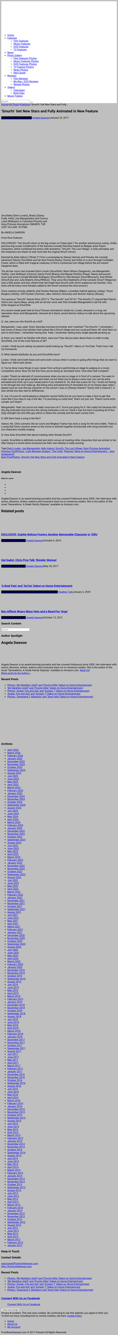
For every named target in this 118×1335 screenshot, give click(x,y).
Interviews (19, 90)
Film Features (21, 40)
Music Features (22, 43)
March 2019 (13, 996)
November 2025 (16, 764)
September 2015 (16, 1117)
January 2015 (14, 1141)
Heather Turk (65, 591)
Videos (11, 87)
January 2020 (14, 967)
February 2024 (15, 825)
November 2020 (16, 938)
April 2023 (13, 854)
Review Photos (22, 84)
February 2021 (15, 929)
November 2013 (16, 1181)
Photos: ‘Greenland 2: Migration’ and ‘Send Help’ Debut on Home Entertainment (50, 696)
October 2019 (14, 975)
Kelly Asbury (47, 448)
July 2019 (12, 984)
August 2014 (14, 1155)
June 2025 (13, 778)
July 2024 (12, 810)
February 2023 (15, 860)
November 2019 (16, 973)
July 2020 (12, 949)
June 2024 (13, 813)
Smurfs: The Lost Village (68, 448)
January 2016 (14, 1106)
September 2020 (16, 944)
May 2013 (12, 1199)
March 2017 (13, 1065)
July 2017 (12, 1054)
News (10, 52)
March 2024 (13, 822)
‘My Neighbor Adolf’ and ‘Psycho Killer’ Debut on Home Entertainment (45, 688)
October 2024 (14, 802)
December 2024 (16, 796)
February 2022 (15, 894)
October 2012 (14, 1219)
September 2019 (16, 978)
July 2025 (12, 776)
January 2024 (14, 828)
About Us (12, 1324)
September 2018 (16, 1013)
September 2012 (16, 1222)
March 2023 (13, 857)
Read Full (85, 670)
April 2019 (13, 993)
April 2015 (13, 1132)
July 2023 (12, 845)
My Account (13, 1327)
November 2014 (16, 1146)
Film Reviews (21, 78)
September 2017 (16, 1048)
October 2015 (14, 1115)
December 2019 (16, 970)
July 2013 (12, 1193)
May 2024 (12, 816)
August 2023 (14, 842)
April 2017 (13, 1062)
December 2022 (16, 865)
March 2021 (13, 926)
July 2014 (12, 1158)
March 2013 (13, 1204)
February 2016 (15, 1103)
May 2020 (12, 955)
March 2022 (13, 891)
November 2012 (16, 1216)
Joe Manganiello (31, 448)
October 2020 (14, 941)
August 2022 (14, 877)
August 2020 (14, 947)
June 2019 (13, 987)
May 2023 (12, 851)
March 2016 (13, 1100)
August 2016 (14, 1086)
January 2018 (14, 1036)
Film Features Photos (25, 58)
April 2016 (13, 1097)
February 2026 (15, 755)
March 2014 (13, 1170)
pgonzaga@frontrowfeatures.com (19, 1263)
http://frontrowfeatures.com (16, 1266)
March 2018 (13, 1031)
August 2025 (14, 773)
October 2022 (14, 871)
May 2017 (12, 1060)
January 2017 (14, 1071)
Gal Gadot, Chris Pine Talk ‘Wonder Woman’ (29, 560)
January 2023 (14, 862)
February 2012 (15, 1242)
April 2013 (13, 1201)
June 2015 (13, 1126)
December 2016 (16, 1074)
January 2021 (14, 932)
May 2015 (12, 1129)
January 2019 (14, 1002)
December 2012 (16, 1213)
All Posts (14, 104)
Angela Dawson (40, 117)
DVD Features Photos (25, 64)
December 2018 (16, 1004)
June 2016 (13, 1091)
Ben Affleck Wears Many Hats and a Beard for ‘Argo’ (34, 611)
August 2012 (14, 1225)
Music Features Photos (26, 61)
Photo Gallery (14, 55)
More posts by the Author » (16, 673)
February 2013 (15, 1207)
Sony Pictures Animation (96, 448)
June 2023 (13, 848)
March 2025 (13, 787)
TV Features (20, 49)
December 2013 (16, 1178)
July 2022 (12, 880)
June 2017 (13, 1057)
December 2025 (16, 761)
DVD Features (21, 46)
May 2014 (12, 1164)
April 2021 (13, 923)
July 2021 (12, 915)
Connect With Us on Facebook (20, 1298)
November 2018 (16, 1007)
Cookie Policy (74, 1315)
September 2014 (16, 1152)
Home (10, 35)
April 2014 (13, 1167)
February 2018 (15, 1033)
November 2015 (16, 1112)
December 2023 (16, 831)
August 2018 (14, 1016)
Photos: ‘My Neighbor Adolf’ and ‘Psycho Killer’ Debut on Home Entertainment (49, 685)
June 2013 (13, 1196)
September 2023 (16, 839)
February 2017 (15, 1068)
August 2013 (14, 1190)
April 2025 (13, 784)
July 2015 (12, 1123)
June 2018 (13, 1022)
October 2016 (14, 1080)
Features (12, 38)
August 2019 (14, 981)
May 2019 (12, 990)
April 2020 (13, 958)
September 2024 (16, 805)
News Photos (21, 69)
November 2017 (16, 1042)
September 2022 (16, 874)
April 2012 (13, 1236)
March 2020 (13, 961)
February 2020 (15, 964)
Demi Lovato (14, 448)
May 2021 (12, 920)
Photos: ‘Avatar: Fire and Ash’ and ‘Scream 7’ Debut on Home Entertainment (48, 690)
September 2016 (16, 1083)
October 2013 (14, 1184)
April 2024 (13, 819)
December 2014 (16, 1144)
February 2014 (15, 1173)
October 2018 (14, 1010)
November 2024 (16, 799)
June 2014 (13, 1161)
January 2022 (14, 897)
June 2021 (13, 918)
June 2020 (13, 952)
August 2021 (14, 912)
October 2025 (14, 767)
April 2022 (13, 889)
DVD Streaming (34, 591)
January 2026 (14, 758)
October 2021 (14, 906)
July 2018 (12, 1019)
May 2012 (12, 1233)
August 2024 (14, 807)
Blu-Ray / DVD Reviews (26, 81)
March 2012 (13, 1239)
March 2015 (13, 1135)
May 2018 (12, 1025)
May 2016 (12, 1094)
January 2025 (14, 793)
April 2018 (13, 1028)
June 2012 (13, 1230)
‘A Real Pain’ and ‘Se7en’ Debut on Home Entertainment (36, 586)
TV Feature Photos (24, 67)
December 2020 (16, 935)
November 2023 (16, 834)
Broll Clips (19, 93)
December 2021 (16, 900)
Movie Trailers (15, 96)
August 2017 (14, 1051)
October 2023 (14, 836)
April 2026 (13, 749)
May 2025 (12, 781)
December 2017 (16, 1039)
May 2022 (12, 886)
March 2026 (13, 752)
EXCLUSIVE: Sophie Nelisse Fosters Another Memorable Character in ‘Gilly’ (49, 534)
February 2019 (15, 999)
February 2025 (15, 790)
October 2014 (14, 1149)
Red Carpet (20, 72)
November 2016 (16, 1077)
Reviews (11, 75)
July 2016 (12, 1088)
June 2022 (13, 883)
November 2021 (16, 903)
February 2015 (15, 1138)
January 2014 (14, 1175)
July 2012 (12, 1228)
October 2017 (14, 1045)
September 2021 (16, 909)
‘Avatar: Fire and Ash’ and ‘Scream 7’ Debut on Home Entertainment (43, 693)
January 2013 (14, 1210)
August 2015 (14, 1120)
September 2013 (16, 1187)
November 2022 (16, 868)
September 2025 (16, 770)
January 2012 (14, 1245)
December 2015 (16, 1109)
